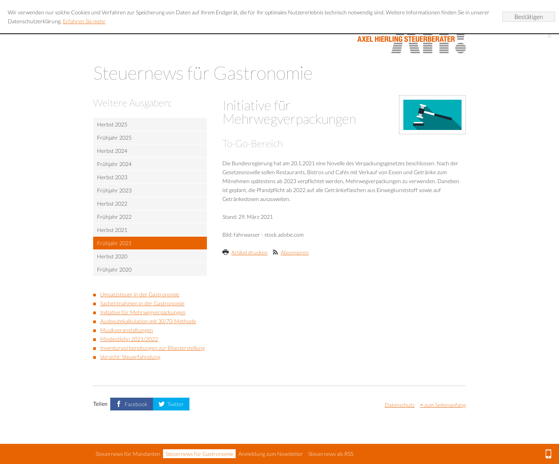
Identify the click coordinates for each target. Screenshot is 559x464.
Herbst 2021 (112, 230)
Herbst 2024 (112, 150)
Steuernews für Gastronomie (199, 453)
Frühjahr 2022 (114, 216)
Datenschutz (400, 405)
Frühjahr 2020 (114, 269)
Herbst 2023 (112, 177)
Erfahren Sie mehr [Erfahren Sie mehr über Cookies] (84, 21)
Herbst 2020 (112, 256)
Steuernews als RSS (330, 453)
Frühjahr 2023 (114, 190)
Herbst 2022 (112, 203)
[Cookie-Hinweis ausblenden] (528, 17)
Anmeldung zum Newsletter (270, 453)
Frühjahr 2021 (114, 243)
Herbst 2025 (112, 124)
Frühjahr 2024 (114, 164)
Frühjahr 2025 (114, 137)
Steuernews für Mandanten (127, 453)
